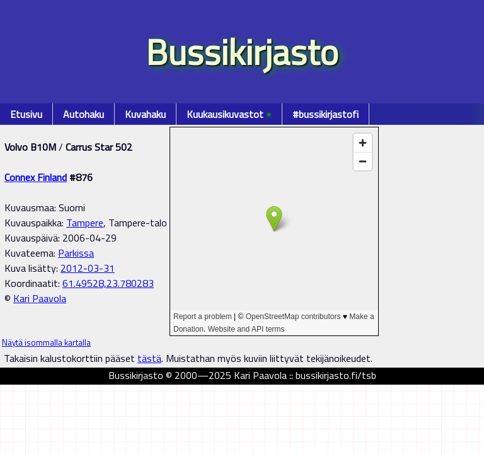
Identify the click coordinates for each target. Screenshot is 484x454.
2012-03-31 (87, 268)
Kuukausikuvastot (229, 114)
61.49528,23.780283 (108, 283)
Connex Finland (35, 177)
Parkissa (76, 252)
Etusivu (26, 114)
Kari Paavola (39, 298)
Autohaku (83, 114)
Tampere (84, 222)
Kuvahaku (145, 114)
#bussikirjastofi (325, 114)
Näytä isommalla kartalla (46, 342)
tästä (149, 358)
